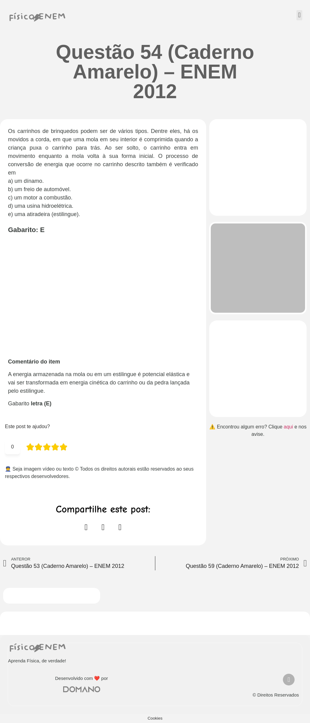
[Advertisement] (103, 298)
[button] (299, 15)
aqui (288, 426)
